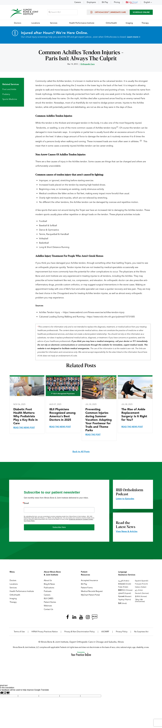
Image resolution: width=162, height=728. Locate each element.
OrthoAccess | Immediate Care (108, 12)
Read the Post (93, 435)
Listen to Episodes (125, 499)
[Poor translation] (6, 693)
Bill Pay (105, 2)
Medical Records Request (92, 592)
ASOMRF (105, 632)
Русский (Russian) (124, 597)
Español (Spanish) (141, 581)
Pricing (117, 2)
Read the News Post (24, 428)
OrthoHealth (15, 595)
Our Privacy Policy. (29, 521)
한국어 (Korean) (141, 597)
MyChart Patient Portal (90, 595)
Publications (49, 588)
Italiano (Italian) (140, 587)
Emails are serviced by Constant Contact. (81, 519)
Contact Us (48, 610)
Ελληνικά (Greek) (124, 584)
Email (26, 504)
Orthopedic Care (87, 64)
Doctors (13, 581)
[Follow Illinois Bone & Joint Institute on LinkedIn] (74, 617)
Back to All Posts (81, 452)
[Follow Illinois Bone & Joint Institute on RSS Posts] (95, 617)
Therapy (13, 602)
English (147, 2)
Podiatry (6, 95)
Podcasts (47, 592)
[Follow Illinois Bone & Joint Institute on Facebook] (68, 617)
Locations (14, 584)
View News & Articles (126, 532)
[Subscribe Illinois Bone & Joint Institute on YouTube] (81, 617)
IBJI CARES (48, 599)
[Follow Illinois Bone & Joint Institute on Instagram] (88, 617)
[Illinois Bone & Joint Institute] (24, 13)
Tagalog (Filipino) (124, 600)
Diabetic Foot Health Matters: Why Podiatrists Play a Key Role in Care (25, 416)
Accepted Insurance (89, 581)
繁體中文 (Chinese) (125, 590)
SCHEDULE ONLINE (141, 12)
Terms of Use (19, 632)
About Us (48, 581)
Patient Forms (87, 588)
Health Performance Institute (22, 592)
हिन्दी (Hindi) (122, 604)
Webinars (48, 606)
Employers (91, 2)
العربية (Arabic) (123, 581)
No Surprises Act (141, 632)
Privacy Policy (121, 632)
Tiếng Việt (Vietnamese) (140, 601)
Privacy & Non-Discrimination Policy (79, 632)
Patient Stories (50, 602)
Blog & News (49, 584)
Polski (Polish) (123, 587)
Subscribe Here (59, 527)
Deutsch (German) (142, 593)
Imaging (13, 599)
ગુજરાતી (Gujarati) (124, 593)
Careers (77, 2)
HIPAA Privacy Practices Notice (44, 632)
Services (13, 588)
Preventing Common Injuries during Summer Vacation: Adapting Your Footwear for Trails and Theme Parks (98, 420)
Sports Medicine (9, 100)
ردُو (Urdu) (139, 590)
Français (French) (141, 584)
